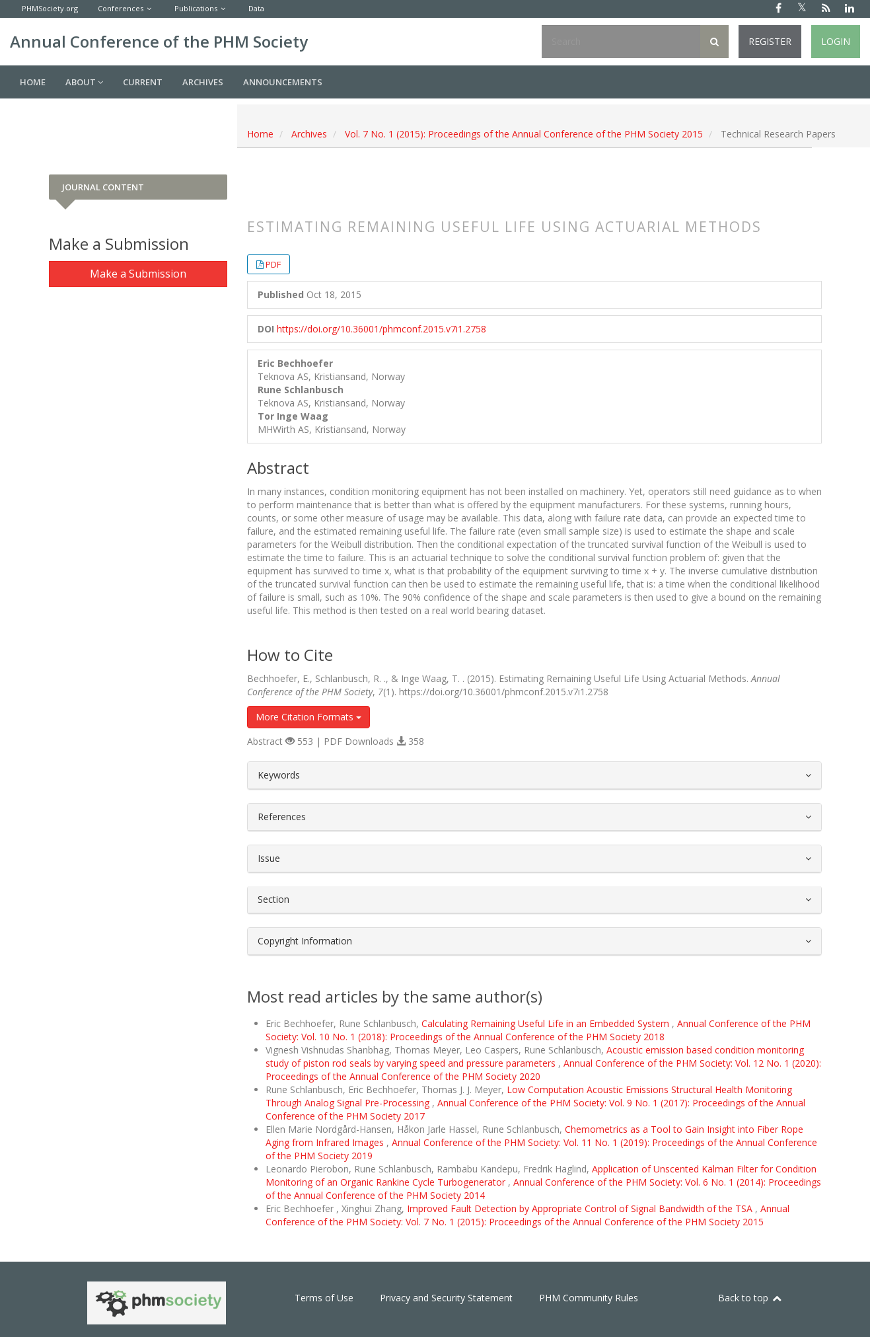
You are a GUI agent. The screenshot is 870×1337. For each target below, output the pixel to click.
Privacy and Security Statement (446, 1297)
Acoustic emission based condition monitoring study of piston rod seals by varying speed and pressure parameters (535, 1056)
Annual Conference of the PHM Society (159, 41)
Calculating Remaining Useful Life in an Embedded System (546, 1023)
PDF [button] (273, 264)
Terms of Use (324, 1297)
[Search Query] (621, 41)
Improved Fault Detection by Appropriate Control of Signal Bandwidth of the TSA (581, 1208)
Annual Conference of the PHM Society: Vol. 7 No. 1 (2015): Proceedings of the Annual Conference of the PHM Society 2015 (527, 1215)
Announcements (282, 82)
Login (835, 41)
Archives (202, 82)
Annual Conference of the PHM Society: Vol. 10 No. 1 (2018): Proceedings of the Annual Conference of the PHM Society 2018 (538, 1030)
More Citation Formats (308, 716)
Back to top (750, 1297)
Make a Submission (138, 273)
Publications (195, 8)
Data (256, 8)
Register (769, 41)
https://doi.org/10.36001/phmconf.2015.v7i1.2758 (381, 329)
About (84, 82)
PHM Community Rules (588, 1297)
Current (143, 82)
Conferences (120, 8)
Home (33, 82)
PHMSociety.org (50, 8)
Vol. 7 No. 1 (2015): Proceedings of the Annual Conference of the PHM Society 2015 (524, 134)
